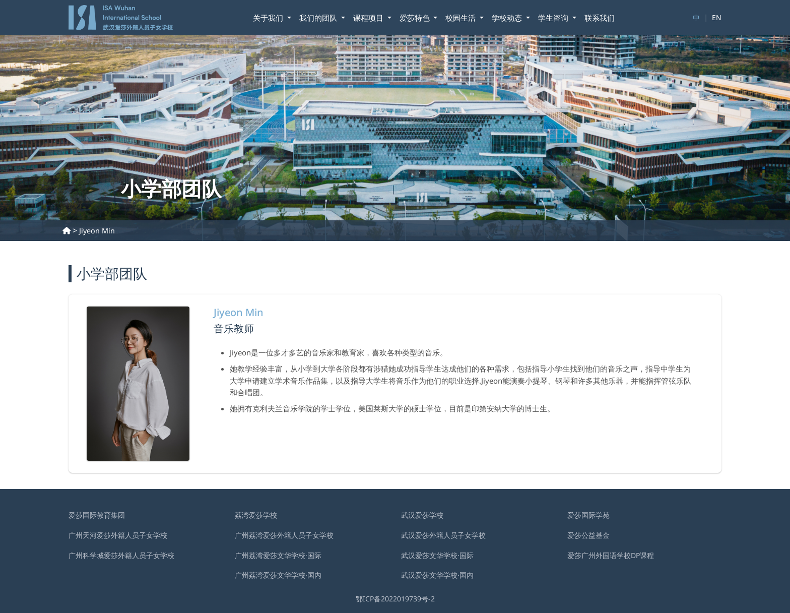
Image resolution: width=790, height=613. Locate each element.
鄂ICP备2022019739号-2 (395, 598)
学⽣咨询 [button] (554, 18)
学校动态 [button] (508, 18)
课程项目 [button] (369, 18)
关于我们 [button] (269, 18)
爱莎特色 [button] (416, 18)
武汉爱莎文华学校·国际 (437, 555)
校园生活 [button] (461, 18)
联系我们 (599, 18)
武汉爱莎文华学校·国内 (437, 575)
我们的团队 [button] (319, 18)
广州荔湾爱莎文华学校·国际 (278, 555)
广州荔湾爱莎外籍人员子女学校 (284, 535)
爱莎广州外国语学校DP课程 (610, 555)
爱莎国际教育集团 (97, 515)
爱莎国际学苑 (588, 515)
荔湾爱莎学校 (256, 515)
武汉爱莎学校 (422, 515)
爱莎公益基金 (588, 535)
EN (716, 17)
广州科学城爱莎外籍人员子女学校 (121, 555)
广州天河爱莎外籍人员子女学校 (118, 535)
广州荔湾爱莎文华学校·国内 (278, 575)
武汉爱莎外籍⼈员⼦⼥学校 (443, 535)
